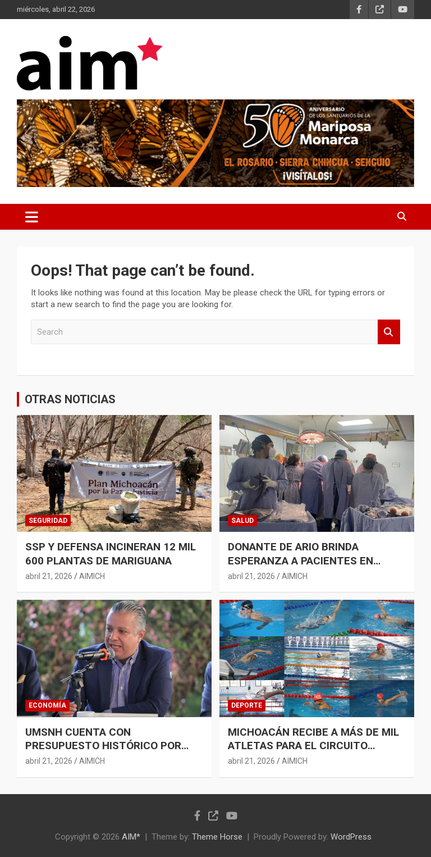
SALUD (242, 521)
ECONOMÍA (47, 705)
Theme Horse (217, 837)
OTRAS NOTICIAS (70, 399)
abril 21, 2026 (48, 576)
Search (389, 332)
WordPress (351, 837)
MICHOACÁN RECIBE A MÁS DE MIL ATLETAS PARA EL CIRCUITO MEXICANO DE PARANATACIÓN (313, 746)
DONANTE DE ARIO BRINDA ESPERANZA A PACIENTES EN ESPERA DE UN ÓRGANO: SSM (300, 560)
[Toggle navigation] (32, 217)
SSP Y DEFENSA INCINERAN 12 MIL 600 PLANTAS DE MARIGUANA (110, 553)
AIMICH (92, 576)
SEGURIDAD (48, 521)
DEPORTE (246, 705)
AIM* (131, 837)
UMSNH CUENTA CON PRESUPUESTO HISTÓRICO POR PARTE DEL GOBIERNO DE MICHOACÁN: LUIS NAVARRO (103, 753)
